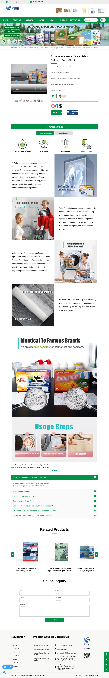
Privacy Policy (78, 675)
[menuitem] (29, 20)
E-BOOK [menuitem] (63, 20)
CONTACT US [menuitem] (75, 20)
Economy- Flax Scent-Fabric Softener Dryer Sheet (31, 465)
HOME (15, 48)
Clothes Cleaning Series (36, 48)
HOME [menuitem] (5, 20)
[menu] (40, 20)
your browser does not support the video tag (29, 74)
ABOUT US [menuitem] (17, 20)
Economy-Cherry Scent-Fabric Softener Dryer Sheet (32, 467)
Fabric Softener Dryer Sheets (54, 48)
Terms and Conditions (91, 675)
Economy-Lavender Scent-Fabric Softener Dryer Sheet (81, 48)
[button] (29, 20)
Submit (54, 620)
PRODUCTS (23, 48)
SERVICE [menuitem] (40, 20)
